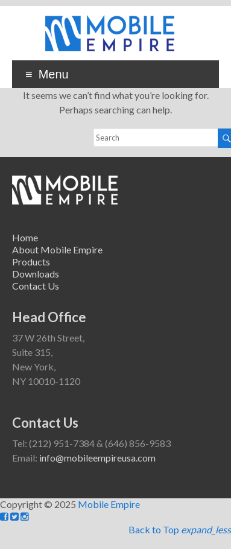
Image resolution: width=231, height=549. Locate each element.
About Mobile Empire (57, 249)
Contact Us (35, 285)
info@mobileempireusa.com (97, 457)
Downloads (35, 273)
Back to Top (179, 529)
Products (31, 261)
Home (25, 237)
